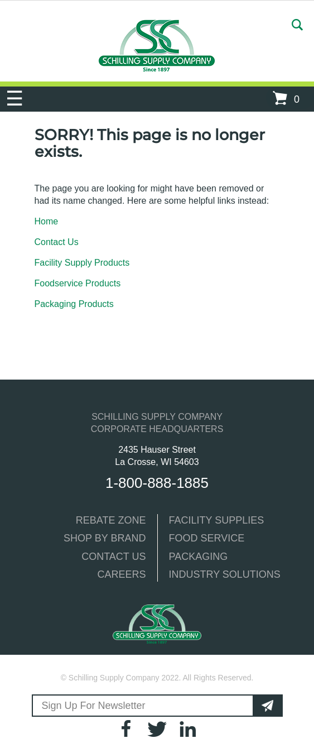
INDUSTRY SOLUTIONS (225, 574)
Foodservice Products (78, 283)
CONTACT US (113, 556)
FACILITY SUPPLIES (216, 520)
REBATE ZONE (111, 520)
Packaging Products (74, 304)
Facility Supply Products (82, 262)
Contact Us (57, 242)
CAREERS (121, 574)
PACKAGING (198, 556)
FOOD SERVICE (207, 538)
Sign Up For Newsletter (94, 705)
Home (47, 221)
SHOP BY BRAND (105, 538)
